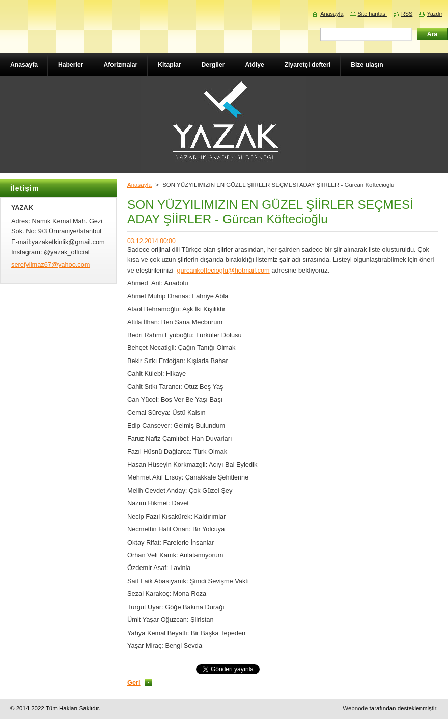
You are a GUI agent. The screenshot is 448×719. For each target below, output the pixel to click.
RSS (406, 14)
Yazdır (434, 14)
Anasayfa (139, 185)
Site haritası (372, 14)
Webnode (355, 708)
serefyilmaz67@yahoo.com (50, 264)
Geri (134, 682)
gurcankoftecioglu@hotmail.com (223, 270)
